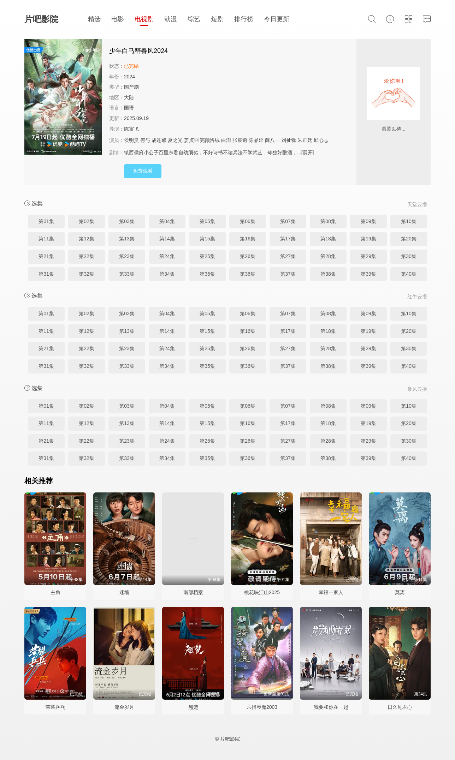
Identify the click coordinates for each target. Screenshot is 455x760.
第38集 (328, 274)
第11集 (46, 238)
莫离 (400, 592)
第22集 (86, 256)
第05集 (207, 221)
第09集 (368, 221)
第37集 (288, 274)
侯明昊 (131, 140)
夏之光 (175, 140)
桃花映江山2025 (262, 592)
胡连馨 (159, 140)
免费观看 (143, 171)
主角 (55, 592)
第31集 (46, 274)
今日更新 (276, 19)
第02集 (86, 221)
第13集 (127, 238)
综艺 (194, 19)
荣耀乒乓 (55, 707)
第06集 (247, 221)
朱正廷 (304, 140)
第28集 (328, 256)
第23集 (127, 256)
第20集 (408, 238)
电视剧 (144, 19)
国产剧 (131, 87)
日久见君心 (400, 707)
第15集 (207, 238)
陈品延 (256, 140)
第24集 (167, 256)
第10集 (408, 221)
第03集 (127, 221)
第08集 (328, 221)
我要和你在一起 (331, 707)
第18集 (328, 238)
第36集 (247, 274)
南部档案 (193, 592)
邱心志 (321, 140)
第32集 (86, 274)
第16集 (247, 238)
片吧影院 (41, 19)
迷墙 (124, 592)
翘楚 (193, 707)
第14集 (167, 238)
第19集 (368, 238)
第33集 (127, 274)
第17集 (288, 238)
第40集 (408, 274)
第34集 (167, 274)
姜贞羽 (191, 140)
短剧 (217, 19)
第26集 (247, 256)
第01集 (46, 221)
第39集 (368, 274)
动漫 (170, 19)
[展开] (307, 152)
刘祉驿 (288, 140)
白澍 (226, 140)
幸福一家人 (331, 592)
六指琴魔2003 (262, 707)
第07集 (288, 221)
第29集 (368, 256)
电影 (117, 19)
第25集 (207, 256)
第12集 (86, 238)
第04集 (167, 221)
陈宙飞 (131, 129)
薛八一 (272, 140)
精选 (94, 19)
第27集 (288, 256)
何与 (145, 140)
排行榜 (243, 19)
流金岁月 (124, 707)
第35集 (207, 274)
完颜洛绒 (210, 140)
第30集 (408, 256)
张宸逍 (239, 140)
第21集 (46, 256)
